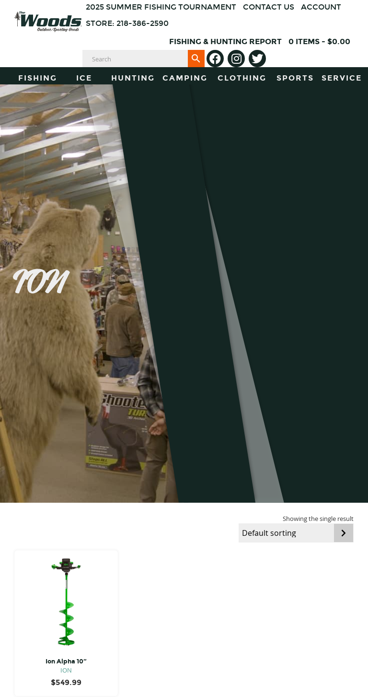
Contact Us (268, 7)
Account (321, 7)
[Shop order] (296, 533)
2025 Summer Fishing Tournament (161, 7)
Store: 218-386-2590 (127, 23)
